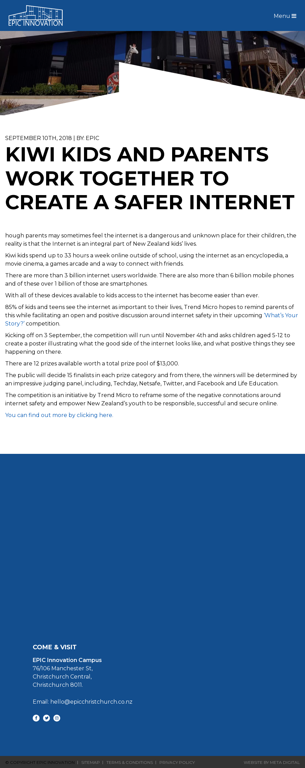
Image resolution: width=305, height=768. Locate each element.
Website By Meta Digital (272, 762)
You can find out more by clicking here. (60, 415)
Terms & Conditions (129, 762)
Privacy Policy (177, 762)
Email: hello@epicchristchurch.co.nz (83, 701)
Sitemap (90, 762)
